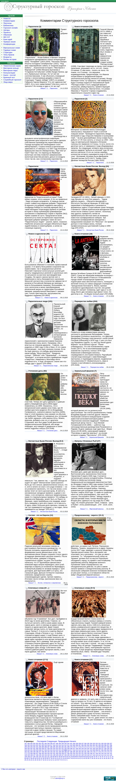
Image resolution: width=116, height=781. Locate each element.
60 (43, 758)
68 (27, 758)
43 (78, 758)
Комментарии (9, 21)
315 (57, 745)
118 (88, 755)
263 (28, 748)
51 (62, 758)
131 (51, 755)
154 (74, 753)
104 (40, 756)
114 (99, 755)
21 (33, 760)
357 (25, 743)
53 (58, 758)
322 (37, 745)
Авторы (6, 30)
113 (102, 755)
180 (88, 752)
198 (37, 752)
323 (34, 745)
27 (110, 758)
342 (68, 743)
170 (28, 753)
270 (96, 747)
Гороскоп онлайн (10, 28)
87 (78, 756)
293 (31, 747)
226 (45, 750)
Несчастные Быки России (95, 230)
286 (51, 747)
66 (31, 758)
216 (74, 750)
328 (108, 743)
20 (35, 760)
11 (54, 760)
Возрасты (7, 57)
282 (62, 747)
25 (25, 760)
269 (99, 747)
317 (51, 745)
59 (45, 758)
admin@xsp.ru (60, 778)
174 (105, 752)
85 (82, 756)
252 (60, 748)
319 (45, 745)
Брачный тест (9, 77)
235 (108, 748)
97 (58, 756)
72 (108, 756)
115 (96, 755)
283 (60, 747)
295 (25, 747)
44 (76, 758)
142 (108, 753)
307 (79, 745)
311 (68, 745)
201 (28, 752)
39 (86, 758)
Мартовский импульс (97, 509)
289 (43, 747)
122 (77, 755)
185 (74, 752)
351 (43, 743)
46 (72, 758)
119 (85, 755)
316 (54, 745)
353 (37, 743)
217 (71, 750)
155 (71, 753)
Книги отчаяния (98, 95)
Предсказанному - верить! (95, 577)
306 (82, 745)
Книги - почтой (9, 75)
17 (41, 760)
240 (94, 748)
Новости (7, 18)
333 (94, 743)
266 (108, 747)
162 (51, 753)
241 (91, 748)
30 (104, 758)
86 (80, 756)
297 (108, 745)
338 (79, 743)
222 (57, 750)
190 (60, 752)
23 (29, 760)
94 (64, 756)
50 (64, 758)
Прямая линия (9, 42)
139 (28, 755)
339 (77, 743)
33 (98, 758)
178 (94, 752)
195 (45, 752)
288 (45, 747)
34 (96, 758)
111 (108, 755)
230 (34, 750)
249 (68, 748)
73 (106, 756)
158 (62, 753)
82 (88, 756)
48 (68, 758)
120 (82, 755)
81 (90, 756)
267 (105, 747)
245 (79, 748)
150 (85, 753)
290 (40, 747)
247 (74, 748)
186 (71, 752)
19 (37, 760)
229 (37, 750)
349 (48, 743)
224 (51, 750)
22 (31, 760)
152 (79, 753)
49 (66, 758)
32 (100, 758)
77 (98, 756)
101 (48, 756)
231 (31, 750)
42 (80, 758)
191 (57, 752)
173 (108, 752)
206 (102, 750)
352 (40, 743)
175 (102, 752)
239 (96, 748)
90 (72, 756)
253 (57, 748)
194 (48, 752)
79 (94, 756)
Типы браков (8, 55)
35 (94, 758)
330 (102, 743)
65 (33, 758)
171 (25, 753)
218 (68, 750)
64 (35, 758)
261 (34, 748)
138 (31, 755)
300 (99, 745)
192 (54, 752)
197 (40, 752)
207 (99, 750)
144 (102, 753)
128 (60, 755)
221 (60, 750)
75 (102, 756)
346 (57, 743)
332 (96, 743)
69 (25, 758)
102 (45, 756)
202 (25, 752)
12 (52, 760)
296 (111, 745)
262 (31, 748)
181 (85, 752)
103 (43, 756)
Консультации (9, 73)
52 (60, 758)
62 (39, 758)
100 (51, 756)
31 (102, 758)
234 (111, 748)
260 (37, 748)
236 (105, 748)
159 (60, 753)
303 (91, 745)
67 (29, 758)
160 (57, 753)
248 (71, 748)
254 (54, 748)
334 (91, 743)
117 (91, 755)
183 (79, 752)
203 (111, 750)
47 (70, 758)
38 (88, 758)
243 (85, 748)
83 (86, 756)
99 (54, 756)
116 (94, 755)
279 (71, 747)
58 (47, 758)
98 (55, 756)
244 (82, 748)
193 (51, 752)
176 (99, 752)
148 (91, 753)
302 (94, 745)
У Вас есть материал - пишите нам (13, 769)
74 (104, 756)
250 (65, 748)
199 (34, 752)
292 (34, 747)
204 (108, 750)
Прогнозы (7, 23)
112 (105, 755)
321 (40, 745)
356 (28, 743)
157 (65, 753)
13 (49, 760)
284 (57, 747)
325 (28, 745)
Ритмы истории (9, 59)
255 (51, 748)
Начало (73, 741)
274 (85, 747)
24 (27, 760)
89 (74, 756)
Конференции (9, 44)
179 (91, 752)
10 (55, 760)
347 (54, 743)
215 (77, 750)
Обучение (7, 35)
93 (66, 756)
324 (31, 745)
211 (88, 750)
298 (105, 745)
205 (105, 750)
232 (28, 750)
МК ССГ (6, 37)
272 (91, 747)
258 (43, 748)
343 (65, 743)
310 (71, 745)
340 (74, 743)
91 (70, 756)
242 (88, 748)
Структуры (7, 52)
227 (43, 750)
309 (74, 745)
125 (68, 755)
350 (45, 743)
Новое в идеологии (50, 297)
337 (82, 743)
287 (48, 747)
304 (88, 745)
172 (111, 752)
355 (31, 743)
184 (77, 752)
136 (37, 755)
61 (41, 758)
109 (25, 756)
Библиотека (8, 25)
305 (85, 745)
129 (57, 755)
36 (92, 758)
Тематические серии (12, 66)
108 (28, 756)
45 (74, 758)
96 (60, 756)
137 (34, 755)
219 (65, 750)
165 (43, 753)
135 (40, 755)
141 (111, 753)
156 (68, 753)
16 (43, 760)
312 (65, 745)
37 (90, 758)
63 (37, 758)
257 (45, 748)
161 (54, 753)
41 (82, 758)
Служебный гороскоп (12, 80)
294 (28, 747)
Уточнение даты (52, 430)
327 (111, 743)
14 (47, 760)
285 (54, 747)
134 (43, 755)
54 (55, 758)
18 (39, 760)
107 (31, 756)
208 (96, 750)
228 (40, 750)
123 (74, 755)
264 (25, 748)
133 (45, 755)
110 (111, 755)
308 (77, 745)
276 (79, 747)
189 (62, 752)
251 (62, 748)
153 (77, 753)
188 (65, 752)
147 (94, 753)
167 (37, 753)
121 (79, 755)
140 (25, 755)
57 (49, 758)
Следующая (52, 741)
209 (94, 750)
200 (31, 752)
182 (82, 752)
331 (99, 743)
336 (85, 743)
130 (54, 755)
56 (52, 758)
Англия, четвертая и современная (49, 583)
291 (37, 747)
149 (88, 753)
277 (77, 747)
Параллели (53, 88)
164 (45, 753)
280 (68, 747)
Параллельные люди (50, 365)
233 (25, 750)
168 (34, 753)
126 (65, 755)
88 (76, 756)
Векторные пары (10, 70)
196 (43, 752)
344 (62, 743)
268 (102, 747)
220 (62, 750)
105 (37, 756)
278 (74, 747)
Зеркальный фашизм (96, 437)
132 (48, 755)
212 (85, 750)
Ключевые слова (51, 654)
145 (99, 753)
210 (91, 750)
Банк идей (7, 39)
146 (96, 753)
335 (88, 743)
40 (84, 758)
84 (84, 756)
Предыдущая (63, 741)
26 (112, 758)
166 (40, 753)
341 (71, 743)
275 (82, 747)
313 (62, 745)
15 (45, 760)
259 (40, 748)
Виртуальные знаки (11, 48)
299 (102, 745)
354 (34, 743)
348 (51, 743)
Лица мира (7, 82)
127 (62, 755)
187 (68, 752)
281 (65, 747)
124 (71, 755)
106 (34, 756)
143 (105, 753)
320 (43, 745)
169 (31, 753)
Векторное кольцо (11, 68)
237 (102, 748)
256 (48, 748)
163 (48, 753)
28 (108, 758)
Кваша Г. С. (44, 88)
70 (112, 756)
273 (88, 747)
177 (96, 752)
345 (60, 743)
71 (110, 756)
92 (68, 756)
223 (54, 750)
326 (25, 745)
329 (105, 743)
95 (62, 756)
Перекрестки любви (97, 367)
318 (48, 745)
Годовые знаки (9, 50)
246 (77, 748)
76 (100, 756)
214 (79, 750)
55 (54, 758)
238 (99, 748)
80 (92, 756)
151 (82, 753)
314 (60, 745)
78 (96, 756)
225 (48, 750)
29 (106, 758)
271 (94, 747)
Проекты (7, 32)
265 (111, 747)
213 (82, 750)
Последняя (41, 741)
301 (96, 745)
